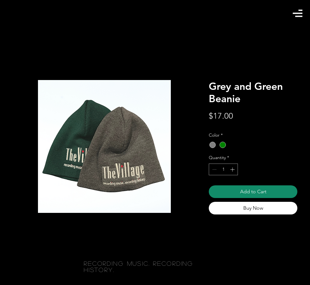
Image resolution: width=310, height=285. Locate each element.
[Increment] (233, 169)
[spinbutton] (223, 169)
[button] (297, 13)
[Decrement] (214, 169)
